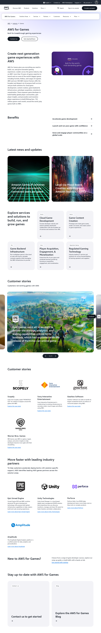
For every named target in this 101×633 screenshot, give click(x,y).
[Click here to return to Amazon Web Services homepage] (6, 9)
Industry (15, 23)
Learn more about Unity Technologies (48, 511)
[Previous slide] (45, 356)
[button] (16, 8)
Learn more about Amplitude (16, 546)
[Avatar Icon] (96, 2)
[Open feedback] (99, 316)
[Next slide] (56, 356)
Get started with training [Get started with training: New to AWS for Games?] (60, 562)
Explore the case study (14, 406)
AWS (9, 23)
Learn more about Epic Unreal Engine (19, 511)
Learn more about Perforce (75, 508)
